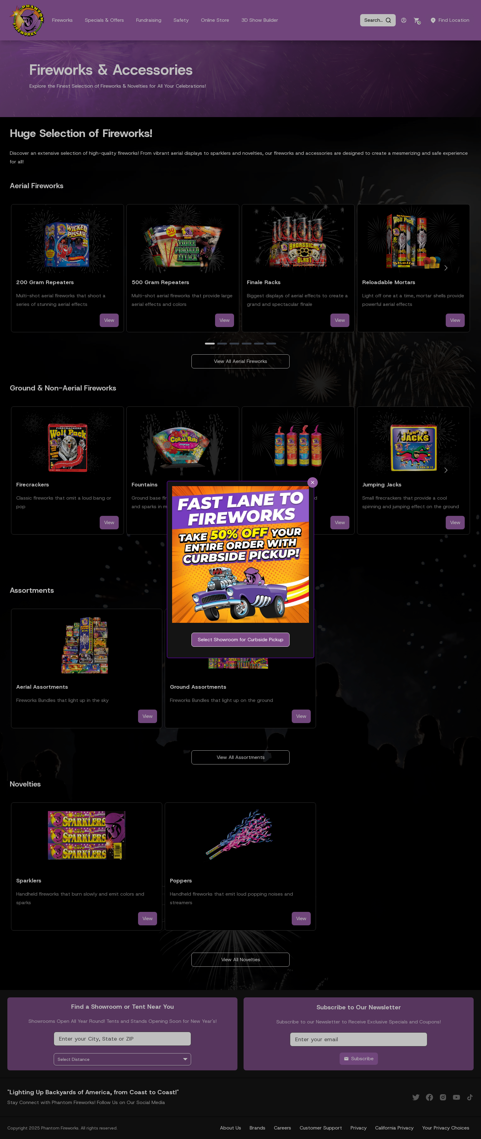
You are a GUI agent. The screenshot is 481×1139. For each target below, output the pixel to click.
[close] (312, 482)
